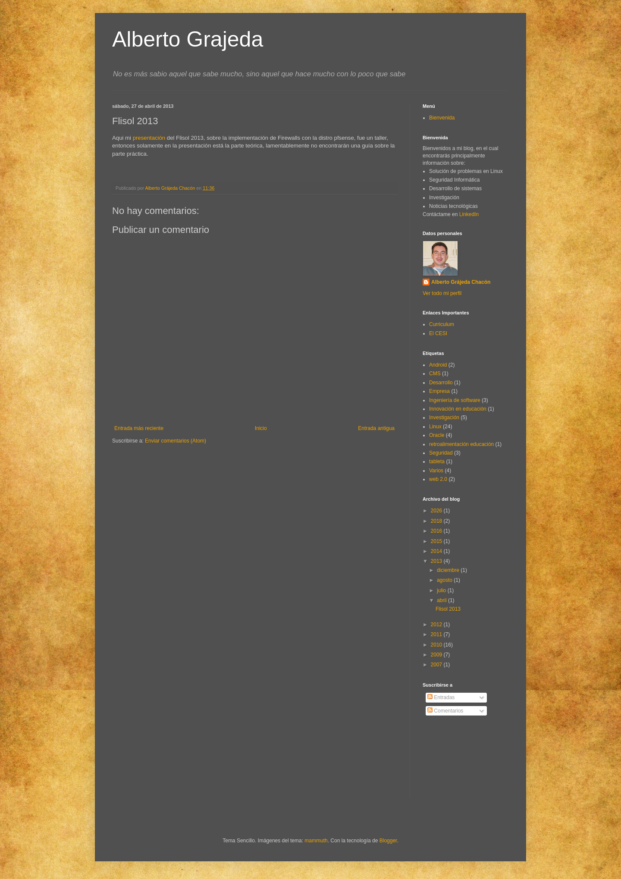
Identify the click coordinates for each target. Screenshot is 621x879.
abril (442, 600)
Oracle (436, 435)
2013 (437, 561)
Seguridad (441, 453)
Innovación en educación (457, 409)
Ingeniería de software (454, 400)
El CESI (438, 333)
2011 (437, 634)
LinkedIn (469, 214)
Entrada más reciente (138, 428)
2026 (437, 511)
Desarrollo (441, 383)
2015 (437, 541)
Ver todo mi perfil (442, 293)
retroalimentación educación (461, 444)
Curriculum (441, 324)
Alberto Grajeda (187, 39)
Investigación (444, 417)
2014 (437, 551)
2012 (437, 625)
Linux (435, 427)
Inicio (261, 428)
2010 (437, 645)
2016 (437, 531)
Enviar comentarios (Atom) (175, 441)
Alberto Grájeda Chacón (460, 282)
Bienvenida (442, 118)
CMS (435, 373)
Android (438, 365)
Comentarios (445, 711)
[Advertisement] (461, 763)
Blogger (388, 841)
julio (442, 590)
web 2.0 (438, 479)
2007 (437, 665)
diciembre (449, 570)
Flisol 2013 (448, 609)
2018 (437, 521)
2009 (437, 655)
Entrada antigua (376, 428)
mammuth (315, 841)
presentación (149, 138)
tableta (437, 461)
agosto (445, 580)
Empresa (439, 391)
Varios (436, 471)
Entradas (441, 697)
